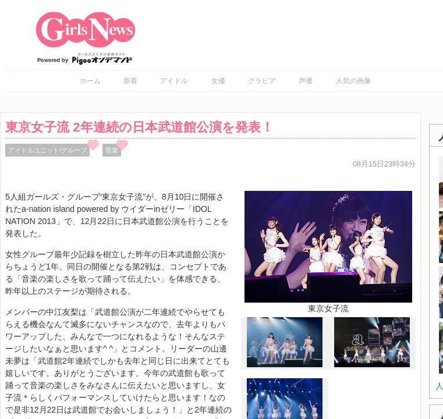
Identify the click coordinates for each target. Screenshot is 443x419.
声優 (306, 81)
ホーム (90, 81)
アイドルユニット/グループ (47, 150)
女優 (218, 81)
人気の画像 (353, 81)
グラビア (262, 81)
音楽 (111, 150)
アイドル (174, 81)
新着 (130, 81)
